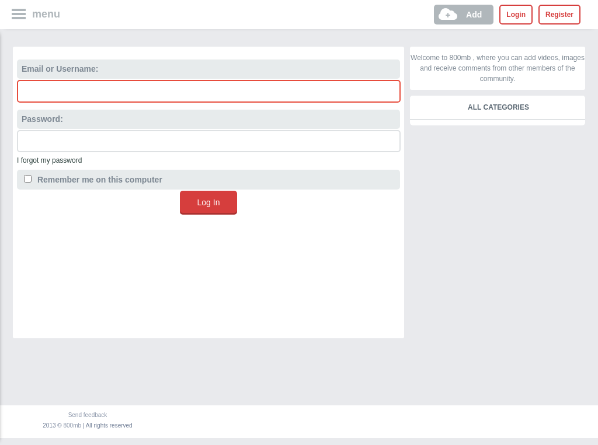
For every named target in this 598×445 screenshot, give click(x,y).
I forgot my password (49, 160)
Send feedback (87, 415)
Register (559, 14)
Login (516, 14)
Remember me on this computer (93, 179)
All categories (498, 107)
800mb (72, 425)
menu (46, 14)
